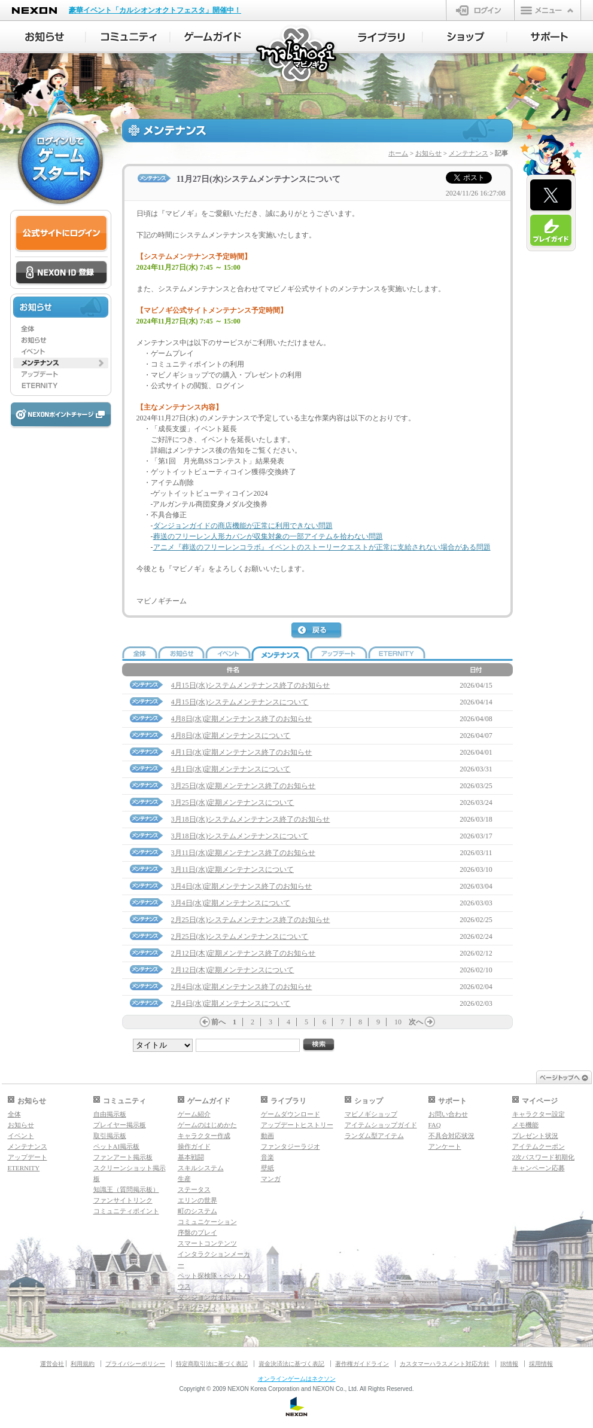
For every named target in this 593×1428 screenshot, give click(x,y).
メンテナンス (468, 153)
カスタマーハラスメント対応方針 (444, 1363)
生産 (184, 1178)
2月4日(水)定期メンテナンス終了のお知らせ (241, 986)
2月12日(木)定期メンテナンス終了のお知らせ (243, 953)
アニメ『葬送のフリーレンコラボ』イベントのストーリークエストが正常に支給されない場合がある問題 (322, 547)
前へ (218, 1022)
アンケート (444, 1146)
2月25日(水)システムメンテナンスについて (240, 936)
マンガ (271, 1178)
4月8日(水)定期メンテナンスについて (231, 735)
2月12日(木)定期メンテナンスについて (232, 970)
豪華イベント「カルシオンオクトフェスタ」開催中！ (155, 10)
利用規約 (83, 1363)
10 (398, 1022)
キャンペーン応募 (538, 1167)
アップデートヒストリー (297, 1124)
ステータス (194, 1189)
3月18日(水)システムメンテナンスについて (240, 836)
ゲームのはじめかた (207, 1124)
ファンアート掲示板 (123, 1157)
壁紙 (267, 1167)
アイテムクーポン (538, 1146)
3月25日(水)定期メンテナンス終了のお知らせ (243, 786)
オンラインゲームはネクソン (297, 1378)
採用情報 (541, 1363)
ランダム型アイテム (374, 1135)
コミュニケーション (207, 1221)
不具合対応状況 (451, 1135)
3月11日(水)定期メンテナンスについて (232, 869)
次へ (416, 1022)
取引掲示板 (109, 1135)
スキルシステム (201, 1167)
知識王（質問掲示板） (126, 1189)
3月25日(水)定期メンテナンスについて (232, 802)
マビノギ (297, 55)
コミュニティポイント (126, 1211)
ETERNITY (24, 1167)
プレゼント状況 (535, 1135)
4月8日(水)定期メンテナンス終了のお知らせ (241, 719)
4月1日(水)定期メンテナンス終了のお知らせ (241, 752)
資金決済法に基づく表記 (291, 1363)
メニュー (547, 10)
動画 (267, 1135)
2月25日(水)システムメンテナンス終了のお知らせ (250, 920)
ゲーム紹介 (194, 1114)
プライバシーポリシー (135, 1363)
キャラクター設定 (538, 1114)
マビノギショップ (371, 1114)
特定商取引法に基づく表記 (212, 1363)
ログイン (480, 10)
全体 (14, 1114)
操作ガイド (194, 1146)
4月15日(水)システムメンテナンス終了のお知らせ (250, 685)
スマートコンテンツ (207, 1243)
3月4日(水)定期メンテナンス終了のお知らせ (241, 886)
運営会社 (52, 1363)
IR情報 (509, 1363)
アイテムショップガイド (381, 1124)
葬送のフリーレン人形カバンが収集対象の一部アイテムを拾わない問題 (268, 536)
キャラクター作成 (204, 1135)
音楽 (267, 1157)
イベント (21, 1135)
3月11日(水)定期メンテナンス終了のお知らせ (243, 853)
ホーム (398, 153)
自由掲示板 (109, 1114)
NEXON (34, 10)
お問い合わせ (448, 1114)
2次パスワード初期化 (543, 1157)
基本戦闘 (191, 1157)
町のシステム (197, 1211)
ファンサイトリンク (123, 1200)
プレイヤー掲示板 (119, 1124)
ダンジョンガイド (204, 1297)
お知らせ (428, 153)
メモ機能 (525, 1124)
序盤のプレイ (197, 1232)
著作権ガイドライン (362, 1363)
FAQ (434, 1124)
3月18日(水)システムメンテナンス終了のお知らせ (250, 819)
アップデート (27, 1157)
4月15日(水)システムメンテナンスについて (240, 702)
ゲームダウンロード (290, 1114)
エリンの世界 (197, 1200)
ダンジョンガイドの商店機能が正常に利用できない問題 (243, 525)
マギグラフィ (197, 1307)
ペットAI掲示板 (116, 1146)
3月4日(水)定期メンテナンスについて (231, 903)
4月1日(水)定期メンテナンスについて (231, 769)
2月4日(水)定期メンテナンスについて (231, 1003)
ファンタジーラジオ (290, 1146)
